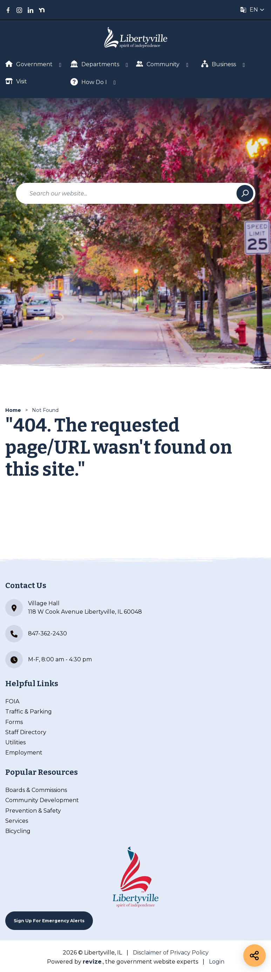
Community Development (42, 800)
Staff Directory (25, 732)
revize (92, 961)
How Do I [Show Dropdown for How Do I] (88, 81)
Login (216, 961)
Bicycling (18, 831)
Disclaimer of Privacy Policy (171, 952)
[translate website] (252, 10)
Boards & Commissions (36, 790)
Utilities (15, 742)
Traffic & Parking (28, 711)
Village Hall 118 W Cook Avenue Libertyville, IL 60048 (73, 607)
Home (13, 410)
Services (16, 821)
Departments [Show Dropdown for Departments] (94, 64)
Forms (14, 722)
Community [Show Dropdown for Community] (158, 64)
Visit (16, 81)
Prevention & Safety (33, 810)
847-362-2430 (36, 633)
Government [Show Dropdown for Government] (29, 64)
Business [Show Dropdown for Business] (218, 64)
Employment (23, 752)
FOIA (12, 701)
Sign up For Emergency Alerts (49, 920)
